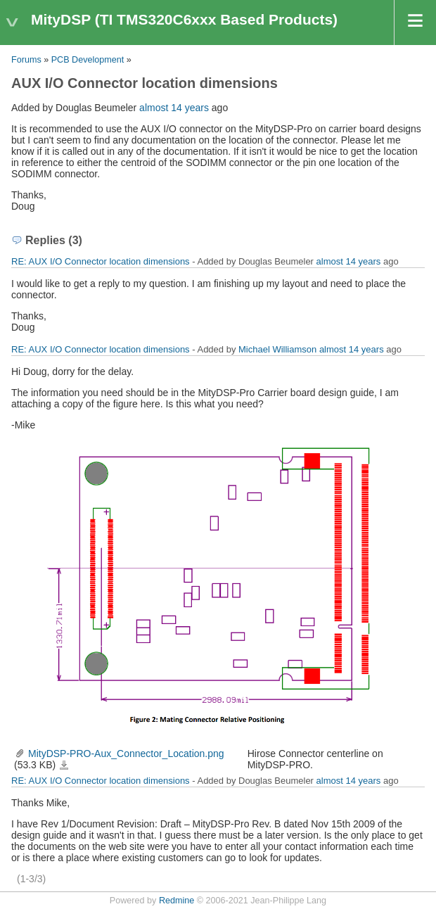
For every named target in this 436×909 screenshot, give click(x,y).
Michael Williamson (277, 349)
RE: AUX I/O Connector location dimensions (100, 261)
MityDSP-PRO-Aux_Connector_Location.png (126, 753)
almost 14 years (174, 107)
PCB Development (87, 60)
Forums (26, 60)
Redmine (176, 900)
